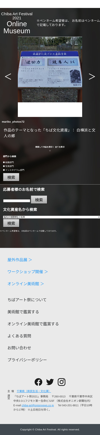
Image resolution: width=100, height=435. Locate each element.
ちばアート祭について (27, 300)
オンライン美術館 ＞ (25, 284)
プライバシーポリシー (27, 360)
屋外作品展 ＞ (19, 260)
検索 (11, 177)
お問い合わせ (19, 348)
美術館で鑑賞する (23, 312)
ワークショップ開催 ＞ (27, 272)
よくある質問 (19, 336)
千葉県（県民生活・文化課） (34, 391)
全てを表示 (60, 147)
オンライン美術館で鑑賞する (33, 324)
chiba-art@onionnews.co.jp (38, 405)
